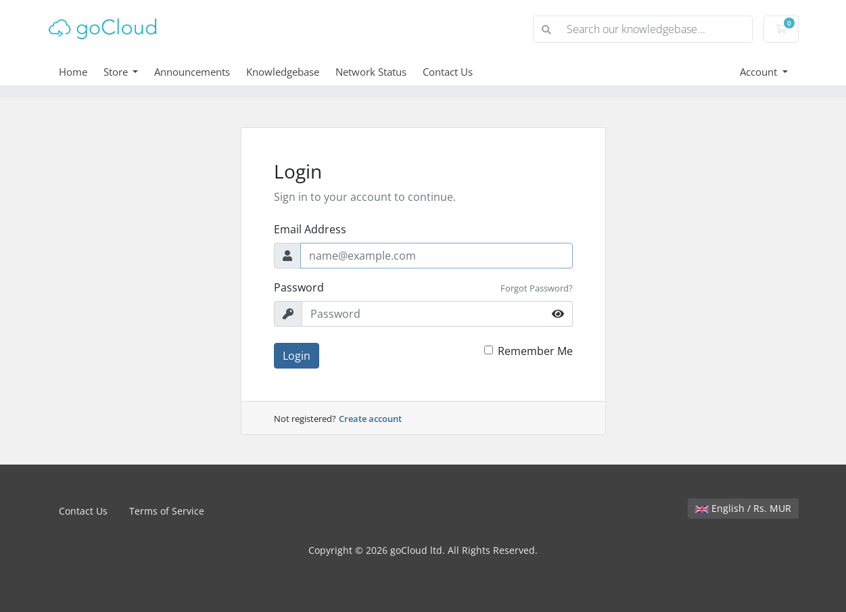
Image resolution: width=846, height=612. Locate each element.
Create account (370, 419)
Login (296, 355)
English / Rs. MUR (743, 508)
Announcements (192, 71)
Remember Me (535, 351)
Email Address (310, 229)
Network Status (370, 71)
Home (73, 71)
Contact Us (448, 71)
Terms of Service (166, 510)
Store (117, 71)
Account (760, 71)
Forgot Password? (536, 288)
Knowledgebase (282, 71)
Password (299, 287)
